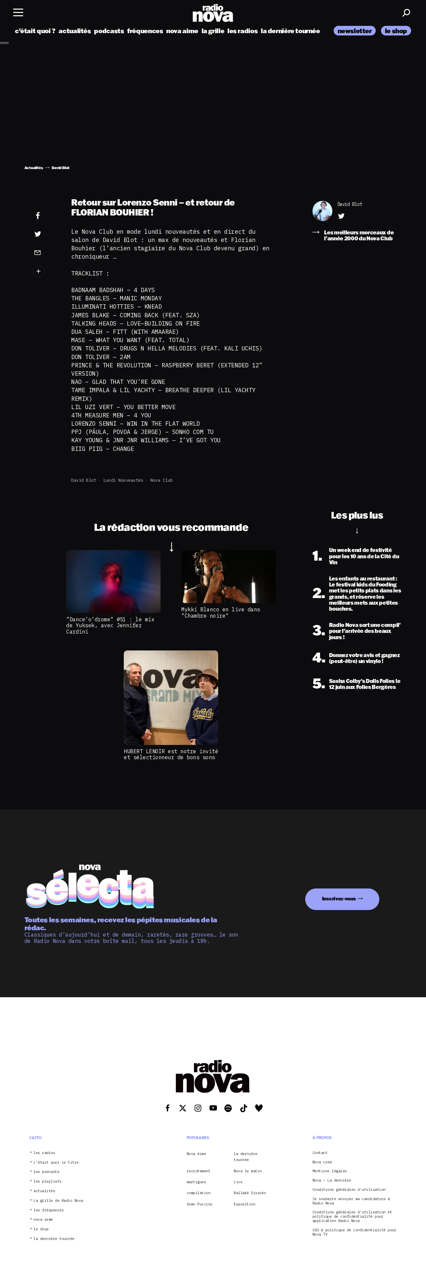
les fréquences (48, 1210)
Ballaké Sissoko (250, 1193)
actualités (75, 31)
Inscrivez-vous (339, 898)
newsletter (355, 31)
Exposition (244, 1204)
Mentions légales (329, 1171)
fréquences (145, 31)
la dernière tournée (290, 31)
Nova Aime (196, 1153)
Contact (320, 1153)
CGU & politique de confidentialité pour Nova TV (354, 1232)
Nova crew (322, 1162)
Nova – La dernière (331, 1180)
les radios (242, 31)
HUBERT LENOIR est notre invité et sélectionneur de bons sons (171, 754)
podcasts (109, 31)
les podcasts (46, 1172)
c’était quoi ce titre (56, 1162)
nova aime (182, 31)
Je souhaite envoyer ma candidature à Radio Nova (351, 1201)
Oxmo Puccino (200, 1204)
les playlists (47, 1181)
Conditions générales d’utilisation (349, 1190)
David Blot (83, 480)
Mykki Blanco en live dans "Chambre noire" (220, 612)
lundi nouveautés (123, 480)
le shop (396, 31)
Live (238, 1182)
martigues (196, 1182)
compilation (199, 1193)
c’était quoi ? (35, 31)
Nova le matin (248, 1171)
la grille (213, 31)
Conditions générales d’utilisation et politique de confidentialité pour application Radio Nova (352, 1216)
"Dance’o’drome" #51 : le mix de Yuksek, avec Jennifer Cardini (110, 625)
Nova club (161, 480)
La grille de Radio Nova (58, 1200)
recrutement (199, 1171)
